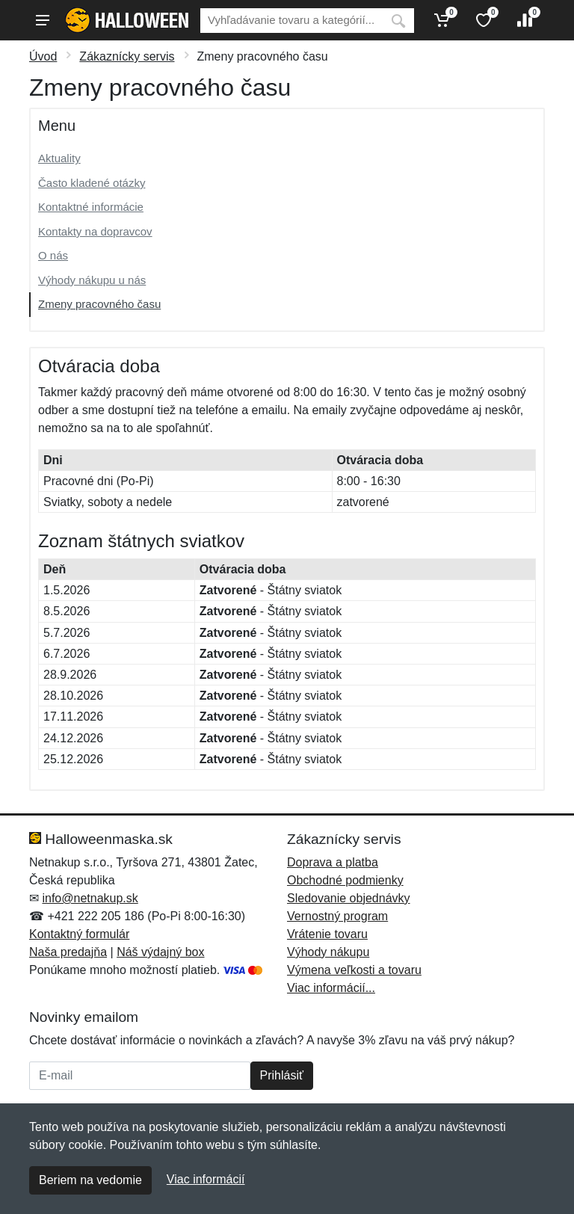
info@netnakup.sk (90, 898)
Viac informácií (206, 1179)
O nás (53, 255)
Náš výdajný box (160, 952)
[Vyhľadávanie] (291, 20)
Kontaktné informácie (91, 206)
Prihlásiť (281, 1075)
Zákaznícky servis (126, 56)
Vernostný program (337, 916)
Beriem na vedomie (90, 1180)
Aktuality (59, 158)
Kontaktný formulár (79, 934)
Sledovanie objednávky (348, 898)
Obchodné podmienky (345, 880)
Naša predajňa (68, 952)
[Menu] (42, 20)
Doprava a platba (332, 862)
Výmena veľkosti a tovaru (354, 970)
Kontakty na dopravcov (95, 231)
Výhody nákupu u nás (92, 280)
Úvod (43, 56)
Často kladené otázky (91, 182)
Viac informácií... (331, 988)
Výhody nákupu (328, 952)
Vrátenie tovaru (327, 934)
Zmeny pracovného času (99, 304)
